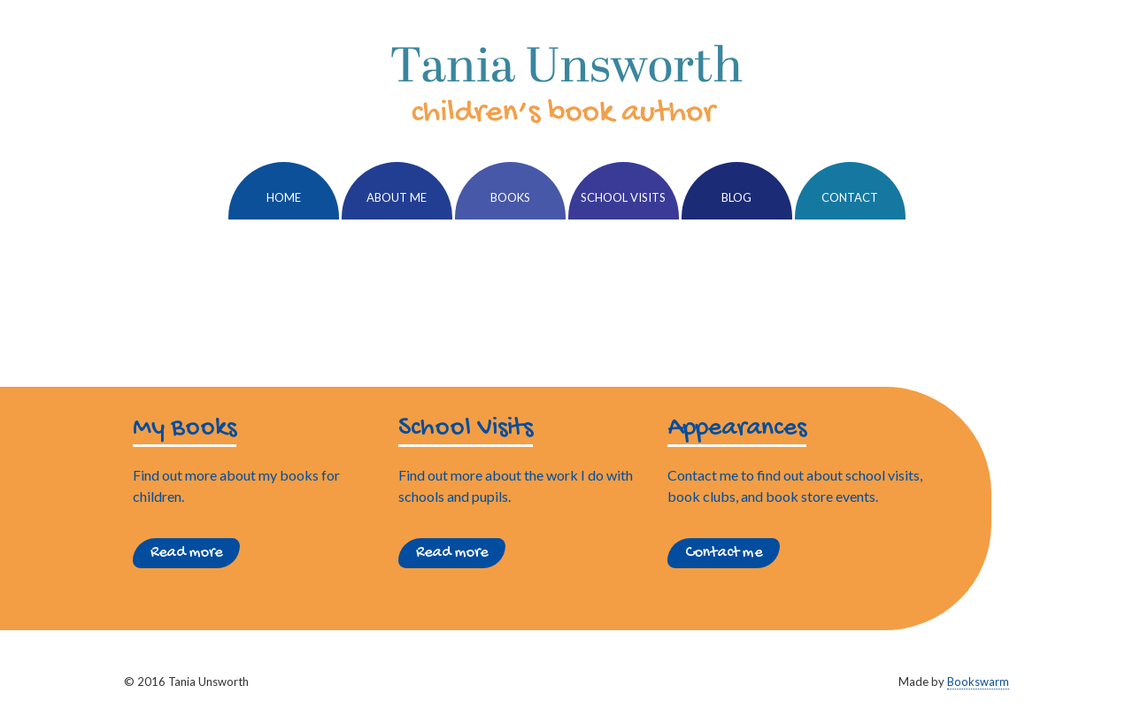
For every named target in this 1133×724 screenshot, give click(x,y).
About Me (396, 197)
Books (510, 197)
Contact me (723, 552)
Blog (736, 197)
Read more (186, 552)
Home (283, 197)
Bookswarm (978, 681)
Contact (849, 197)
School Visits (623, 197)
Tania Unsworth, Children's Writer (566, 84)
